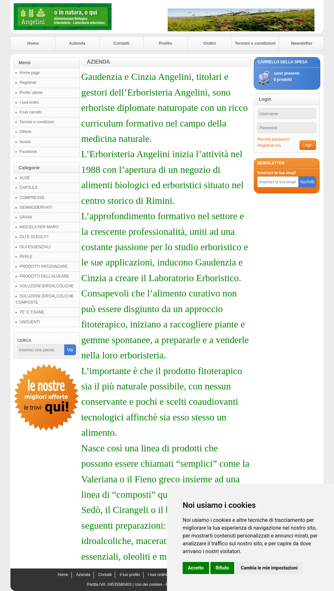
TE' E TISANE (32, 312)
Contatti (121, 43)
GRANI (26, 217)
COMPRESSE (32, 197)
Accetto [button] (196, 567)
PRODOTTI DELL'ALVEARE (44, 276)
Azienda (77, 43)
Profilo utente (31, 92)
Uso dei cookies (148, 584)
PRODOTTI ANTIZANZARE (44, 266)
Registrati (28, 82)
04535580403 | (121, 584)
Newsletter (301, 43)
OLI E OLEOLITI (34, 237)
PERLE (26, 256)
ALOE (25, 177)
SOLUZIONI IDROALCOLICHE (47, 286)
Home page (30, 72)
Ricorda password (273, 139)
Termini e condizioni (255, 43)
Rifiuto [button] (222, 567)
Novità (25, 142)
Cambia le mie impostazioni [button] (269, 567)
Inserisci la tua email (276, 173)
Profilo (165, 43)
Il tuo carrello (31, 112)
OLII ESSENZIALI (35, 247)
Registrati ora (269, 145)
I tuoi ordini (29, 102)
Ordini (209, 43)
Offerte (25, 131)
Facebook (28, 151)
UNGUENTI (30, 322)
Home (33, 43)
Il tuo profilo (130, 574)
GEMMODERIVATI (36, 207)
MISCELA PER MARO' (39, 227)
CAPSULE (29, 187)
